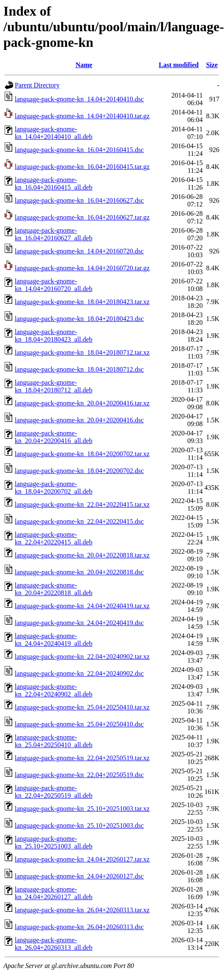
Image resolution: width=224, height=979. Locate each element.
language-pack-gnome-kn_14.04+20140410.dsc (79, 99)
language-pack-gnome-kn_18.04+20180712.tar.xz (82, 352)
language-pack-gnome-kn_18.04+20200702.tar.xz (82, 453)
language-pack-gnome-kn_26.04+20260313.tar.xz (82, 910)
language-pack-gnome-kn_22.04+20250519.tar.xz (82, 757)
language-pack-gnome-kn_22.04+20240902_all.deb (53, 690)
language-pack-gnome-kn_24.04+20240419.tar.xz (82, 605)
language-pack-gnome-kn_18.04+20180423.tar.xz (82, 301)
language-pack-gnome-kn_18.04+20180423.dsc (79, 318)
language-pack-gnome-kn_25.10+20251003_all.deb (53, 842)
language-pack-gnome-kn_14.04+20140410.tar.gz (82, 116)
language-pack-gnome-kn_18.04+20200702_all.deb (53, 487)
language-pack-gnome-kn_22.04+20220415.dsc (79, 521)
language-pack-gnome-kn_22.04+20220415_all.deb (53, 538)
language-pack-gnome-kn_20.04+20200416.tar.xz (82, 403)
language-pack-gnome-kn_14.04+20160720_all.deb (53, 284)
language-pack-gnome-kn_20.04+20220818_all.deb (53, 589)
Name (84, 64)
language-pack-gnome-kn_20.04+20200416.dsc (79, 420)
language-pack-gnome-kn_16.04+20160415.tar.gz (82, 166)
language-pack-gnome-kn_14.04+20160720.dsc (79, 251)
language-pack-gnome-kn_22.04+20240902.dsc (79, 673)
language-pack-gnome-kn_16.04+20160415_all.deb (53, 183)
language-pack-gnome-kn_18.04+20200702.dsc (79, 470)
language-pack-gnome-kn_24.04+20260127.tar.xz (82, 859)
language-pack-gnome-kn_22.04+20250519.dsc (79, 774)
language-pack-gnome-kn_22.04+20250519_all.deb (53, 791)
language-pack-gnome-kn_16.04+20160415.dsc (79, 149)
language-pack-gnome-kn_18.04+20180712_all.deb (53, 386)
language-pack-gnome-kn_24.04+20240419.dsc (79, 622)
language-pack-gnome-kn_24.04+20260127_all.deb (53, 893)
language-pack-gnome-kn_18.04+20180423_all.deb (53, 335)
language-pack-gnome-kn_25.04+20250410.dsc (79, 724)
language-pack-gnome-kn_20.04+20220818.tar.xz (82, 555)
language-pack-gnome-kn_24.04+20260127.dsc (79, 876)
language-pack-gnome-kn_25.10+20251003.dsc (79, 825)
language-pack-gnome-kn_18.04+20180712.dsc (79, 369)
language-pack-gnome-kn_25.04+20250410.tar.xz (82, 707)
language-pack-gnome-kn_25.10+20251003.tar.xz (82, 808)
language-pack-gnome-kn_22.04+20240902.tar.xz (82, 656)
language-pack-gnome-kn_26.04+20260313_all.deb (53, 943)
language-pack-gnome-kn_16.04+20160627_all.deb (53, 234)
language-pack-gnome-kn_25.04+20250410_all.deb (53, 741)
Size (212, 64)
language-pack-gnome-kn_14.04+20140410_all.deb (53, 132)
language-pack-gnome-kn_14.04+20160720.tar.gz (82, 268)
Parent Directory (37, 85)
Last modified (179, 64)
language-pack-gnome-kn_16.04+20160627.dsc (79, 200)
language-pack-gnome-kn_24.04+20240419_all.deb (53, 639)
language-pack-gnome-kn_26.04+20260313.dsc (79, 926)
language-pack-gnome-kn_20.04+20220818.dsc (79, 572)
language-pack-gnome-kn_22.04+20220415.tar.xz (82, 504)
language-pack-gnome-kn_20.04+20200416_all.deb (53, 437)
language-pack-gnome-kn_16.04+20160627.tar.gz (82, 217)
